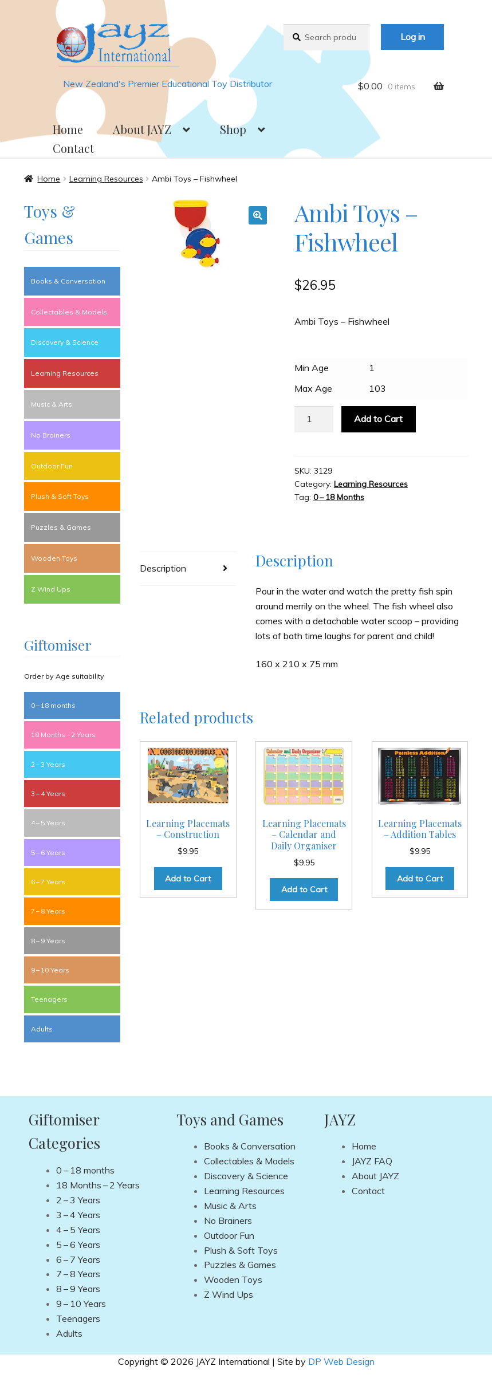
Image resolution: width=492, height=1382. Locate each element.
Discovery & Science (65, 342)
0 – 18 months (53, 705)
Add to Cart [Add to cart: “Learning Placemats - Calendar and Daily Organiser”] (304, 889)
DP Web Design (341, 1361)
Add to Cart (378, 418)
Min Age (311, 367)
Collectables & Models (69, 312)
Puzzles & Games (61, 527)
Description (163, 568)
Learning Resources (106, 179)
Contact (73, 148)
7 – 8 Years (48, 911)
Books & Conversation (68, 281)
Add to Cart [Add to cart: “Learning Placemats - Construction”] (188, 878)
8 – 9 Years (48, 940)
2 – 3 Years (48, 764)
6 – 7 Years (48, 881)
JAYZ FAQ (372, 1161)
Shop (233, 129)
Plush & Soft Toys (60, 496)
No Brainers (50, 435)
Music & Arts (51, 404)
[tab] (188, 569)
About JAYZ (142, 129)
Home (68, 129)
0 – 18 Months (338, 497)
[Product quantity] (313, 419)
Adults (42, 1029)
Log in (412, 36)
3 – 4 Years (48, 793)
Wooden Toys (54, 558)
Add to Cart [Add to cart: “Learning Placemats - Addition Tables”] (420, 878)
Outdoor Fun (52, 466)
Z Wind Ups (50, 589)
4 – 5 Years (48, 822)
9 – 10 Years (50, 970)
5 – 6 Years (48, 852)
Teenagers (49, 999)
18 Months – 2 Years (63, 734)
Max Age (313, 388)
